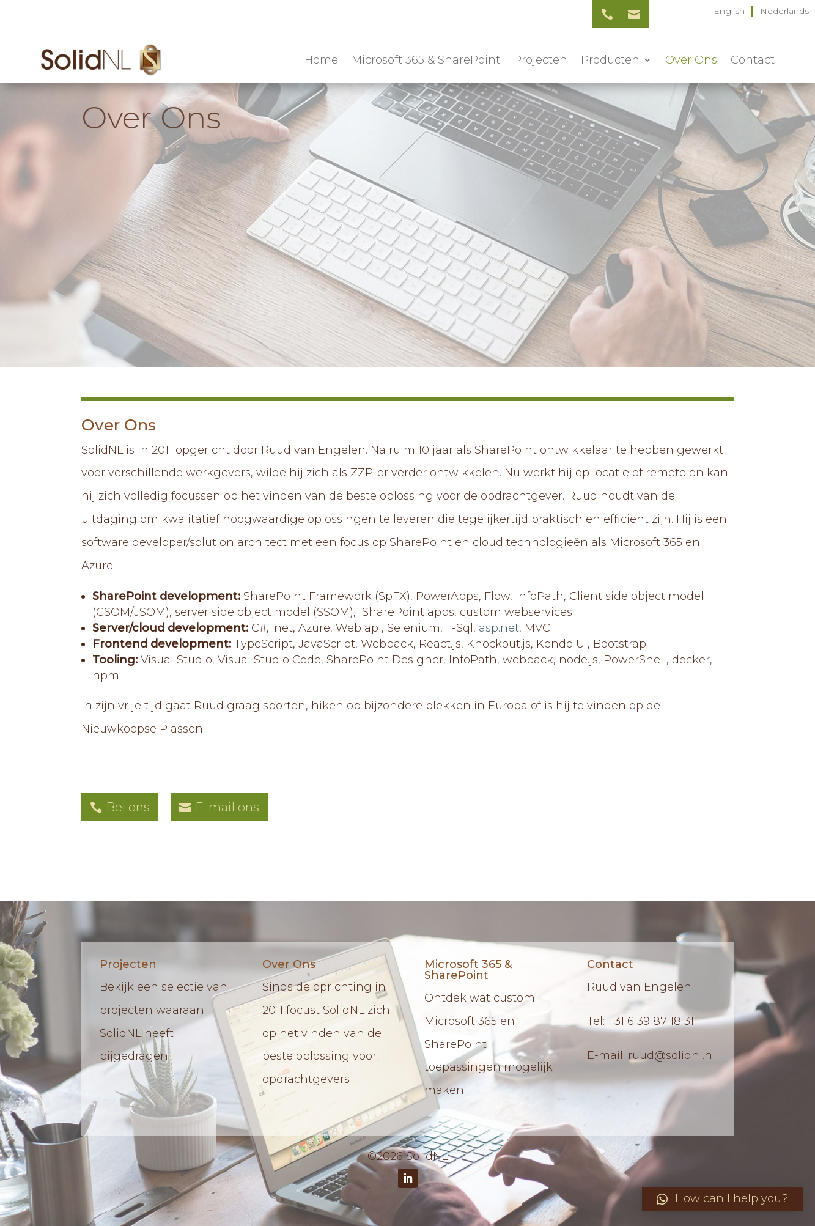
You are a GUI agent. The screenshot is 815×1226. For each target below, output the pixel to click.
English (729, 11)
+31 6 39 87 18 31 (651, 1021)
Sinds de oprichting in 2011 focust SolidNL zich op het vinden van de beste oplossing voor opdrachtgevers (326, 1033)
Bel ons (128, 807)
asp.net (499, 628)
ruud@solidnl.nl (671, 1055)
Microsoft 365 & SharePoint (426, 60)
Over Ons (691, 60)
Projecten (540, 60)
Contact (753, 60)
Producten (610, 60)
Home (321, 60)
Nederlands (784, 11)
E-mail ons (227, 807)
